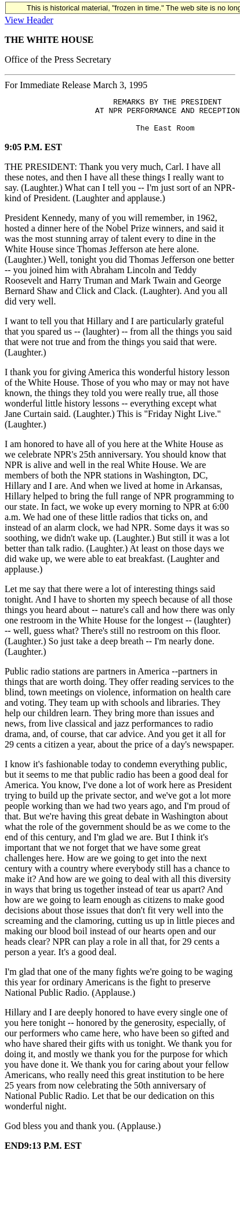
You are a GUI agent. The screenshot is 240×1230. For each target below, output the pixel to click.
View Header (29, 20)
